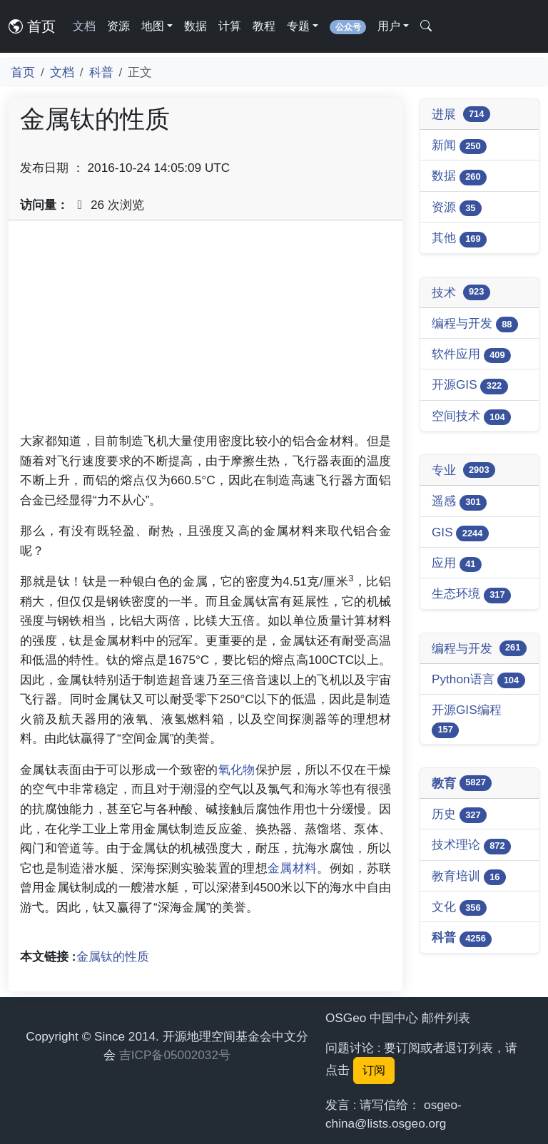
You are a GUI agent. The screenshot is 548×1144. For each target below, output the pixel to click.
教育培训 (469, 877)
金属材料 (292, 868)
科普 (101, 72)
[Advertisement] (205, 331)
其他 (459, 238)
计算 (229, 26)
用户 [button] (388, 26)
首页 (32, 26)
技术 (461, 292)
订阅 (373, 1070)
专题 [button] (298, 26)
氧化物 (236, 769)
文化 (459, 907)
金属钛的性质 (112, 956)
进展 (461, 114)
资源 (118, 26)
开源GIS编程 (467, 720)
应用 (457, 564)
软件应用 (471, 355)
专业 (463, 470)
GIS (460, 533)
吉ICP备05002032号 (174, 1055)
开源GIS (470, 385)
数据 (195, 26)
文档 (84, 26)
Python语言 (478, 680)
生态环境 (471, 594)
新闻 (459, 146)
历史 (459, 815)
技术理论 (471, 845)
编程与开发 (475, 324)
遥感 (459, 502)
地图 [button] (152, 26)
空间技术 (471, 417)
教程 (264, 26)
